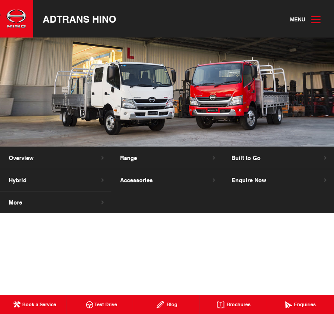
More (15, 202)
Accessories (136, 180)
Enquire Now (248, 180)
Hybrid (18, 180)
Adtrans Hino (79, 18)
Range (128, 158)
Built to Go (246, 158)
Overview (21, 158)
